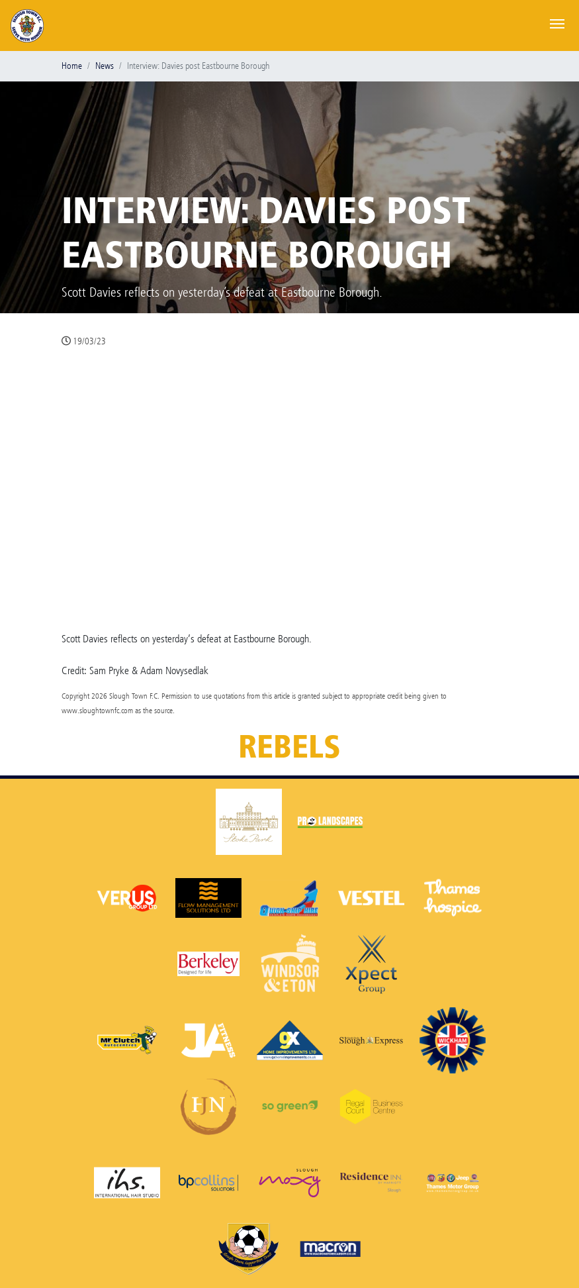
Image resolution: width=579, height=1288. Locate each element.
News (104, 66)
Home (72, 66)
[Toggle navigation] (557, 22)
